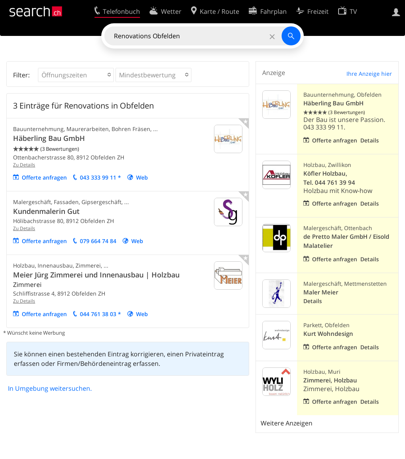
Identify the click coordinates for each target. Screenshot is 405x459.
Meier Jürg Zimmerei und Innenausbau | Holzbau (96, 274)
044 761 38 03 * (100, 314)
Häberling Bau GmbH (49, 138)
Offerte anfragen (44, 177)
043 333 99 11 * (100, 177)
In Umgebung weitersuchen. (50, 388)
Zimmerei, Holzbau (330, 380)
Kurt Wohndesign (328, 334)
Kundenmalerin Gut (46, 211)
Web (142, 177)
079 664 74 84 (98, 241)
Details (369, 140)
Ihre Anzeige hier (369, 73)
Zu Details (24, 164)
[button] (76, 75)
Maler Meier (320, 292)
